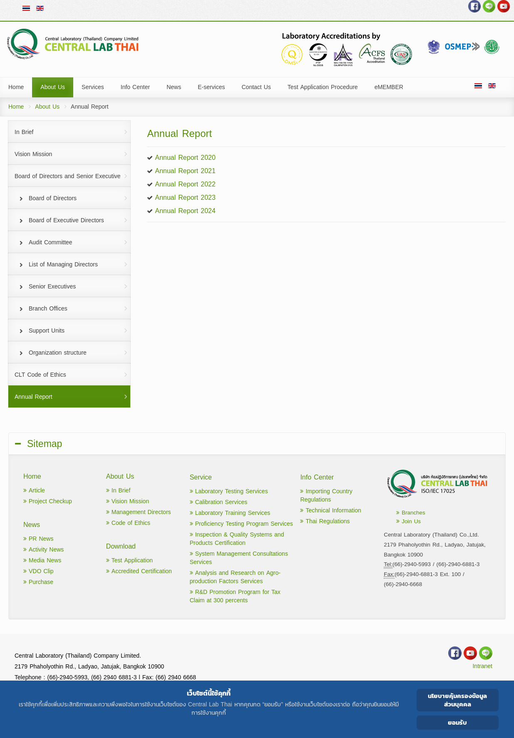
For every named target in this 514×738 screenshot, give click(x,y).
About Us (47, 106)
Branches (410, 512)
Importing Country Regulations (326, 495)
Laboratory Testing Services (229, 491)
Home (16, 106)
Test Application (129, 560)
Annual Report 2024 (185, 211)
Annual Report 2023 (185, 197)
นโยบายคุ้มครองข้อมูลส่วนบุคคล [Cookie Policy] (457, 700)
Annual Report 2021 (185, 171)
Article (34, 490)
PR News (38, 538)
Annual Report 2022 (185, 184)
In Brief (118, 490)
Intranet (482, 666)
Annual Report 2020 (185, 157)
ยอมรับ (457, 722)
